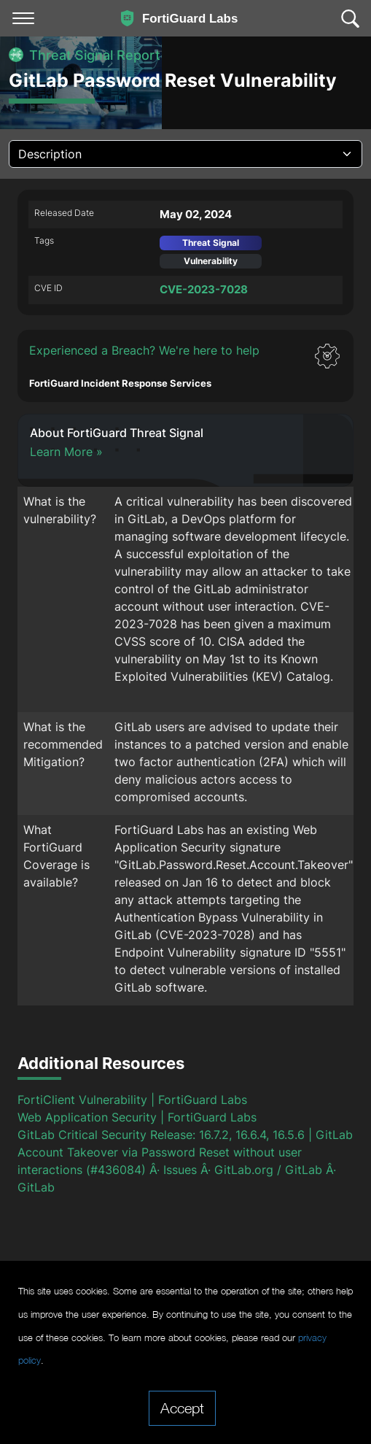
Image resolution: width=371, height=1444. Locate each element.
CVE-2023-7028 (204, 289)
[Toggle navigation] (23, 18)
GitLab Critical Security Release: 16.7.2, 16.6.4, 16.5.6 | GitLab (185, 1134)
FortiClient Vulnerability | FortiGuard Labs (132, 1099)
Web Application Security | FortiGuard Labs (137, 1117)
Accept (182, 1407)
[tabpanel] (185, 720)
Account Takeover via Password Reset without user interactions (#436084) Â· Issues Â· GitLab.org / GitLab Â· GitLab (176, 1169)
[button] (185, 366)
